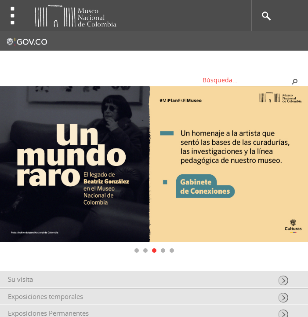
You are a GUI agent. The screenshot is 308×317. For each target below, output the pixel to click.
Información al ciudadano (262, 59)
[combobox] (246, 80)
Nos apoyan (197, 59)
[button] (294, 81)
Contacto (104, 59)
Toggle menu (12, 15)
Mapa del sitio (149, 59)
